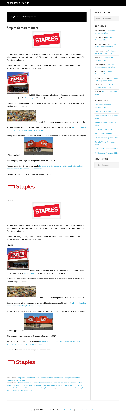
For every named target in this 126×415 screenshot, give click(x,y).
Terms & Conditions (82, 410)
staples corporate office (73, 383)
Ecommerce (58, 378)
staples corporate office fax (66, 385)
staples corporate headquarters (50, 383)
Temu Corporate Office (103, 129)
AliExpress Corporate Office (105, 111)
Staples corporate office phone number (40, 388)
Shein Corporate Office (103, 133)
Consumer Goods (32, 378)
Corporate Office (46, 378)
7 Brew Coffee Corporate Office (106, 138)
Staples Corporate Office (23, 27)
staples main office (25, 390)
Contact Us (95, 410)
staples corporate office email (44, 385)
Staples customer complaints (67, 388)
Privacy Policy (69, 410)
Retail (16, 380)
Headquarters (69, 378)
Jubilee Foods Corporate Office (106, 149)
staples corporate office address (19, 385)
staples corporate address (27, 383)
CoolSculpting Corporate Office (106, 153)
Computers (21, 378)
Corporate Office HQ (18, 3)
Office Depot (29, 98)
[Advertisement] (109, 201)
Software (22, 380)
